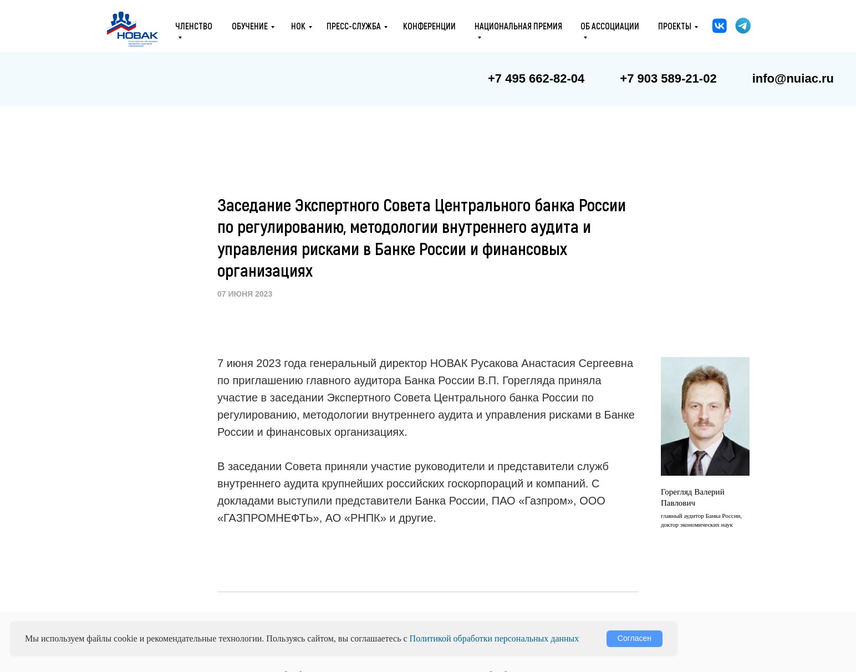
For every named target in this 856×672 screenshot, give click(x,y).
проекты (674, 26)
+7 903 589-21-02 (668, 78)
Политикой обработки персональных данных (494, 638)
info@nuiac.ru (793, 78)
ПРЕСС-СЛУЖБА (354, 26)
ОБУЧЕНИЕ (250, 26)
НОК (298, 26)
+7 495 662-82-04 (536, 78)
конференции (429, 26)
